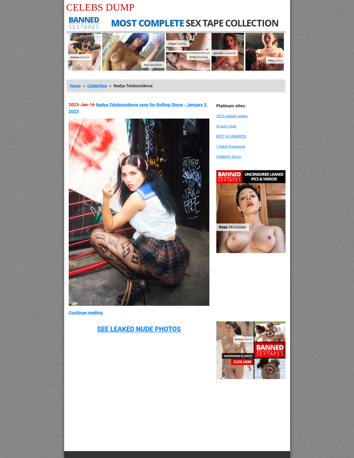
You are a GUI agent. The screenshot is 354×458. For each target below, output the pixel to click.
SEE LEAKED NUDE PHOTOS (139, 329)
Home (75, 86)
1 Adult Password (230, 146)
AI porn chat (226, 126)
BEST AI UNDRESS (231, 136)
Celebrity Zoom (228, 157)
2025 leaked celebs (232, 116)
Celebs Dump (100, 7)
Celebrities (97, 86)
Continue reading (86, 312)
